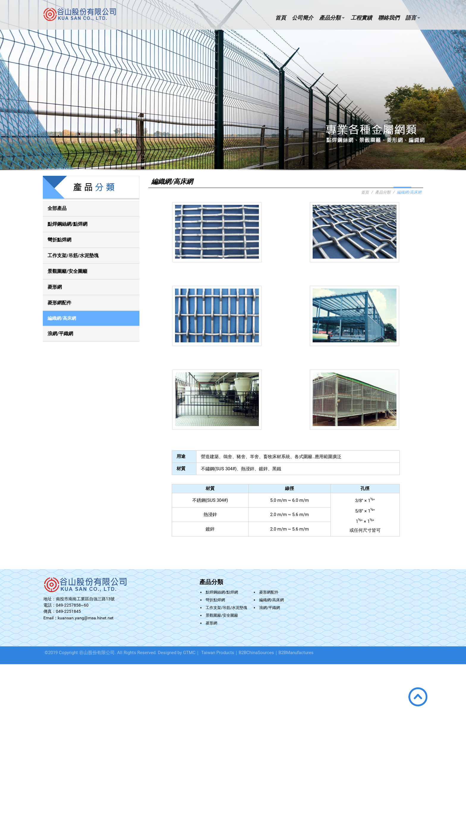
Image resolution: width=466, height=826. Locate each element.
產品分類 (330, 18)
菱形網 (55, 287)
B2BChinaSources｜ (258, 652)
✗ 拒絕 (6, 683)
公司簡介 (302, 18)
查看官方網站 (27, 713)
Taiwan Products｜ (220, 652)
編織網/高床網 (62, 318)
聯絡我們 (388, 18)
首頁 (280, 18)
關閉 (4, 666)
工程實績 (361, 18)
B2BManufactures (296, 652)
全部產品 (57, 208)
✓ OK (88, 823)
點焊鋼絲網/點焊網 (67, 224)
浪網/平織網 (60, 333)
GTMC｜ (191, 652)
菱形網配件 (59, 303)
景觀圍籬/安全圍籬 (67, 271)
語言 (410, 18)
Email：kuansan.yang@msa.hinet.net (78, 617)
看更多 (7, 713)
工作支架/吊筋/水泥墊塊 (73, 255)
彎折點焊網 (59, 240)
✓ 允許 (6, 677)
